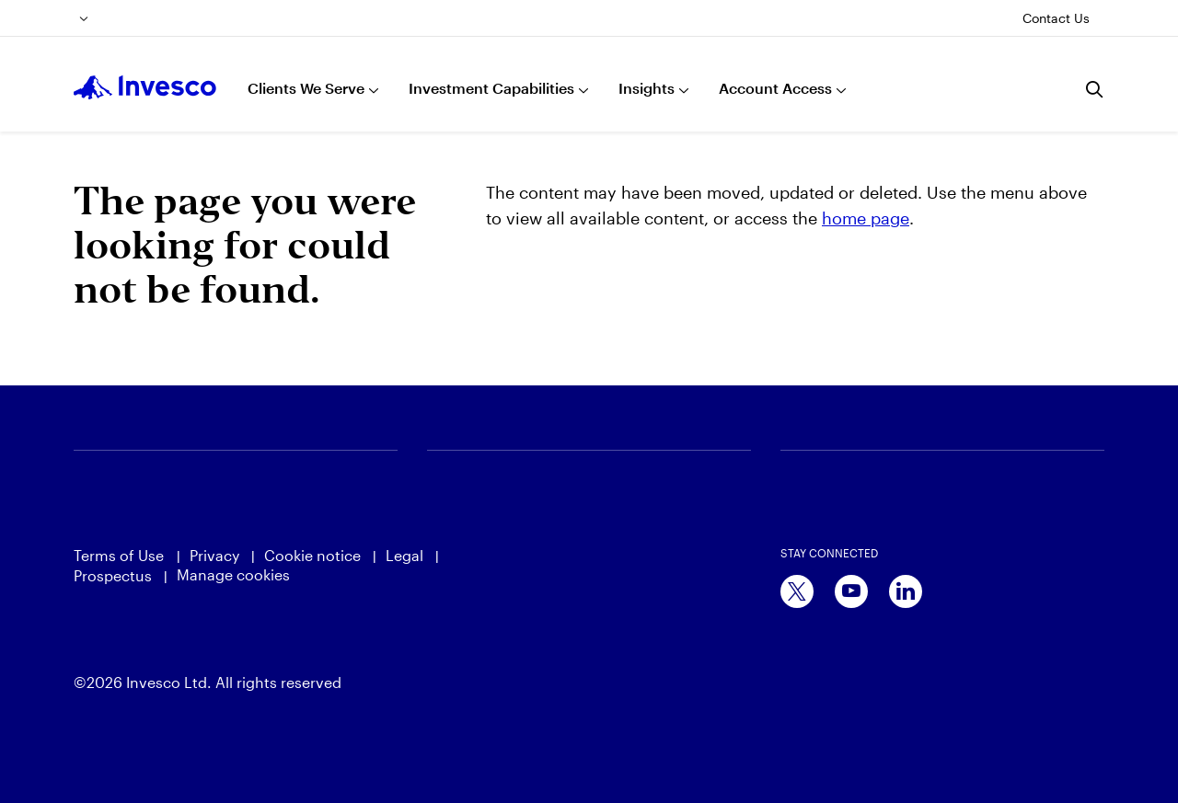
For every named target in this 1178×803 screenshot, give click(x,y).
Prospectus (113, 575)
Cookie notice (312, 555)
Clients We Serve (306, 88)
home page (865, 218)
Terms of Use (120, 555)
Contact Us (1056, 18)
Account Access (775, 88)
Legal (404, 555)
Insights (646, 88)
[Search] (1095, 89)
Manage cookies (233, 574)
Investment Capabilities (491, 88)
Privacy (214, 555)
